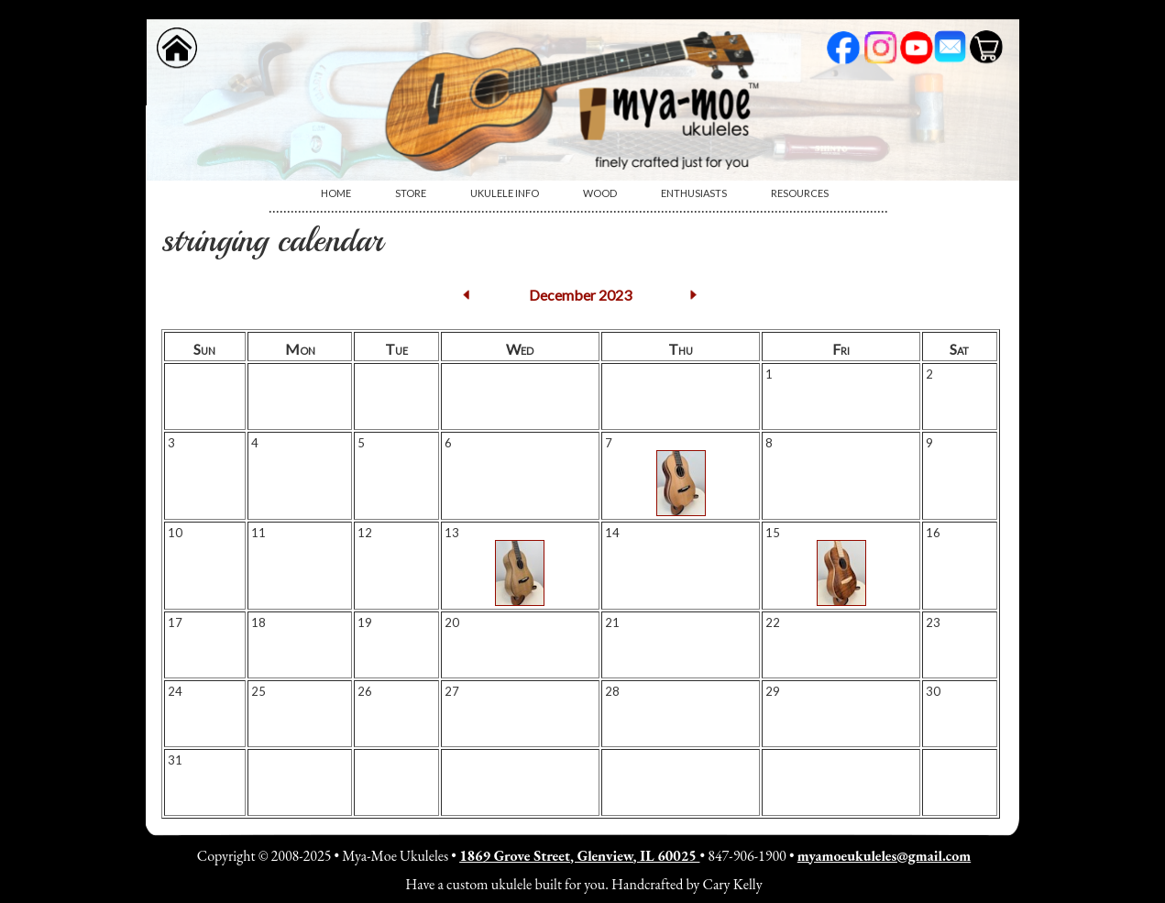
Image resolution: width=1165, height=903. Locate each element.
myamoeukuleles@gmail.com (884, 855)
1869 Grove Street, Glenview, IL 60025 (579, 855)
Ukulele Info (504, 193)
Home (336, 193)
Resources (800, 193)
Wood (600, 193)
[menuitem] (336, 193)
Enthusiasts (694, 193)
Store (410, 193)
